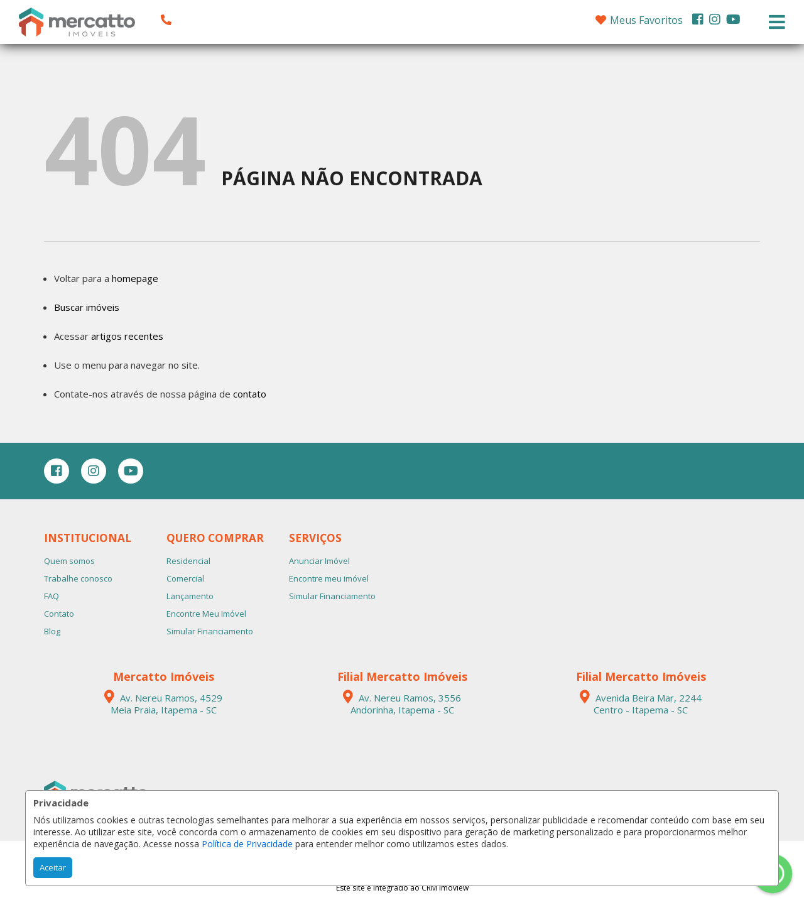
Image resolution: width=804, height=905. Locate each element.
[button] (246, 20)
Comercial (185, 578)
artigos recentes (127, 336)
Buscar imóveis (86, 307)
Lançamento (190, 596)
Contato (59, 613)
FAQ (51, 596)
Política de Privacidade (247, 844)
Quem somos (69, 560)
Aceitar (53, 867)
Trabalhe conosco (78, 578)
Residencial (188, 560)
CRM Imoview (445, 887)
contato (249, 393)
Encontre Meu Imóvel (206, 613)
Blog (52, 631)
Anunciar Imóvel (319, 560)
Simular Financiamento (209, 631)
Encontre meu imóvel (329, 578)
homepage (135, 278)
